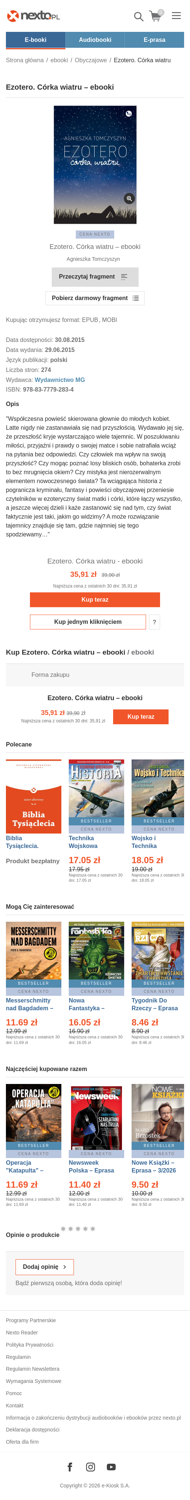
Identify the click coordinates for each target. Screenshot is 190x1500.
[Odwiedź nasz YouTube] (111, 1467)
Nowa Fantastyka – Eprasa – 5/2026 (91, 1008)
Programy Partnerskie (31, 1320)
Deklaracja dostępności (33, 1430)
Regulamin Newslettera (33, 1369)
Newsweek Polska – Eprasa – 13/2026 (91, 1170)
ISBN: (14, 389)
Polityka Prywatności (29, 1345)
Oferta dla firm (22, 1442)
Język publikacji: (28, 360)
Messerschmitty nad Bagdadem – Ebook (29, 1008)
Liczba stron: (23, 370)
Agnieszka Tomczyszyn (93, 259)
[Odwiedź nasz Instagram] (90, 1467)
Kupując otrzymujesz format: (43, 320)
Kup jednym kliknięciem (88, 622)
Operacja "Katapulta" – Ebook (24, 1170)
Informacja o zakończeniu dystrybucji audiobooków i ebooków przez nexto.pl (93, 1418)
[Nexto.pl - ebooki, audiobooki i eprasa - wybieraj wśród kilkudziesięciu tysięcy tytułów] (33, 16)
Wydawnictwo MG (60, 380)
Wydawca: (20, 380)
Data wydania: (25, 350)
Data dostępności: (30, 340)
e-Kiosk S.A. (116, 1486)
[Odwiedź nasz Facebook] (70, 1467)
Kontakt (14, 1405)
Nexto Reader (22, 1333)
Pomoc (14, 1393)
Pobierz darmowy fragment (90, 298)
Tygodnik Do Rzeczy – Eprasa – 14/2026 (155, 1008)
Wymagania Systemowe (33, 1381)
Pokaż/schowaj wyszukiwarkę (139, 16)
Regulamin (18, 1357)
